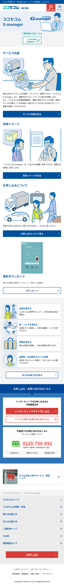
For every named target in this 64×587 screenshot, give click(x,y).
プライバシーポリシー (42, 569)
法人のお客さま (10, 521)
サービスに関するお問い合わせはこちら (32, 419)
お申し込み (51, 10)
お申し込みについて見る (32, 233)
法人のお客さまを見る (32, 375)
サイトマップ (47, 574)
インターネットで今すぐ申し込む (32, 411)
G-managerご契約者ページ (32, 40)
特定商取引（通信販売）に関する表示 (26, 574)
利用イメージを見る (32, 175)
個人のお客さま (10, 514)
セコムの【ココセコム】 (12, 493)
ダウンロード (32, 290)
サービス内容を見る (32, 114)
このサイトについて (21, 569)
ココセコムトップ (11, 499)
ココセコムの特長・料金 (14, 506)
